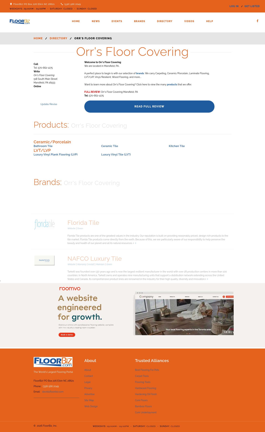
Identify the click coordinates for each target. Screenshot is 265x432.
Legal (87, 382)
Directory (164, 21)
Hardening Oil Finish (146, 394)
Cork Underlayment (145, 412)
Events (117, 21)
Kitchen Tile (177, 146)
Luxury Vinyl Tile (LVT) (116, 154)
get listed (252, 6)
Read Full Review (149, 106)
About (87, 370)
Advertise (89, 394)
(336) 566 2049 (72, 4)
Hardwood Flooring (145, 388)
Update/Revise (48, 104)
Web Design (91, 406)
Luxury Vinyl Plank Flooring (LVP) (56, 154)
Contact (88, 376)
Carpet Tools (142, 376)
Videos (189, 21)
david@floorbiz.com (53, 391)
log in (234, 6)
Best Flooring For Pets (147, 370)
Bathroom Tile (43, 146)
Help (209, 21)
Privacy (88, 388)
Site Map (89, 400)
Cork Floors (141, 400)
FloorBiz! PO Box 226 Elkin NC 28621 (34, 4)
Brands (139, 21)
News (96, 21)
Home (76, 21)
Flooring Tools (142, 382)
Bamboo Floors (143, 406)
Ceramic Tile (109, 146)
